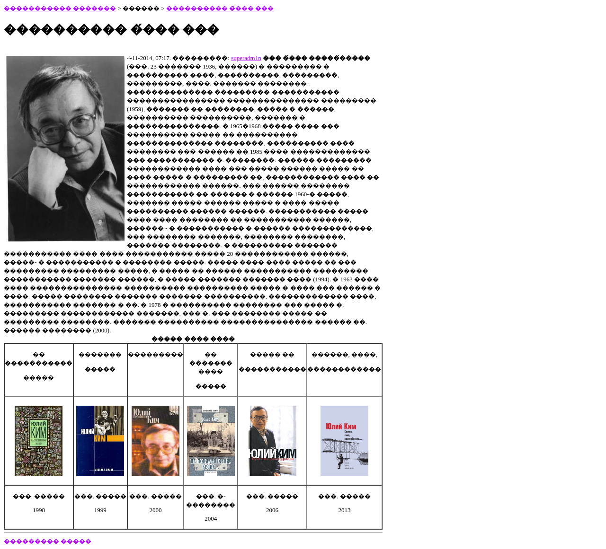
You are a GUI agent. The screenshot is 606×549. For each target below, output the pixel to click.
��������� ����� (47, 541)
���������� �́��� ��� (220, 8)
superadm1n (246, 57)
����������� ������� (60, 8)
